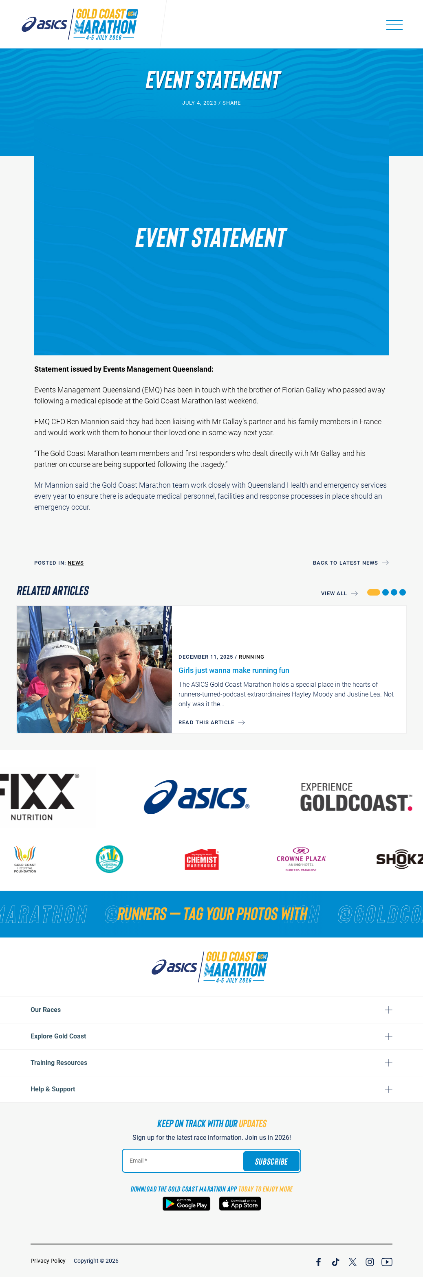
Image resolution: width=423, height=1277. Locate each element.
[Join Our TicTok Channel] (335, 1261)
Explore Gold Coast (58, 1036)
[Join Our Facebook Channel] (318, 1261)
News (76, 563)
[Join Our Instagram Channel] (369, 1261)
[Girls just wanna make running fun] (94, 669)
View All (334, 593)
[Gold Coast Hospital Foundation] (34, 859)
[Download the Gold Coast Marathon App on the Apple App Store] (240, 1203)
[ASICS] (210, 797)
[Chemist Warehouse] (210, 859)
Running (251, 657)
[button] (373, 592)
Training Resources (59, 1063)
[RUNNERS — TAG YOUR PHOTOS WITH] (211, 913)
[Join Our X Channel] (352, 1261)
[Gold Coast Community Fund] (118, 859)
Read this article (206, 722)
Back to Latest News (345, 563)
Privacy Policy (48, 1260)
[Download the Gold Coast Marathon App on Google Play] (186, 1203)
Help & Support (53, 1089)
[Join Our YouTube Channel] (386, 1261)
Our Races (46, 1010)
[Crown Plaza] (310, 859)
